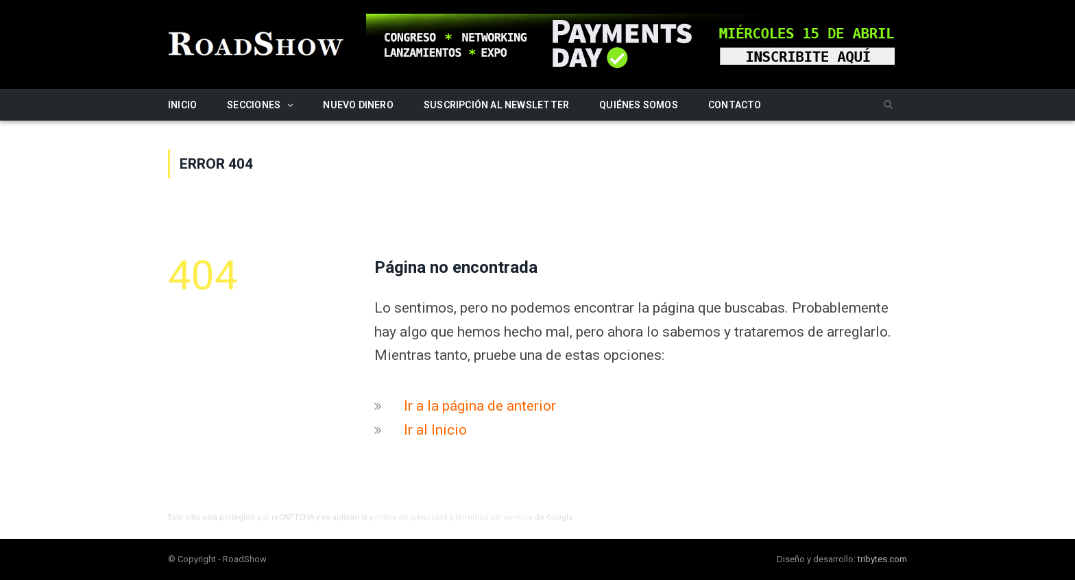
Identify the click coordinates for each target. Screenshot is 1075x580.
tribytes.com (882, 559)
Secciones (253, 104)
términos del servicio (494, 517)
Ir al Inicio (435, 430)
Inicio (182, 104)
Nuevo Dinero (358, 104)
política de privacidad (409, 517)
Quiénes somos (638, 104)
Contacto (735, 104)
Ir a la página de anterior (480, 406)
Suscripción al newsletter (496, 104)
